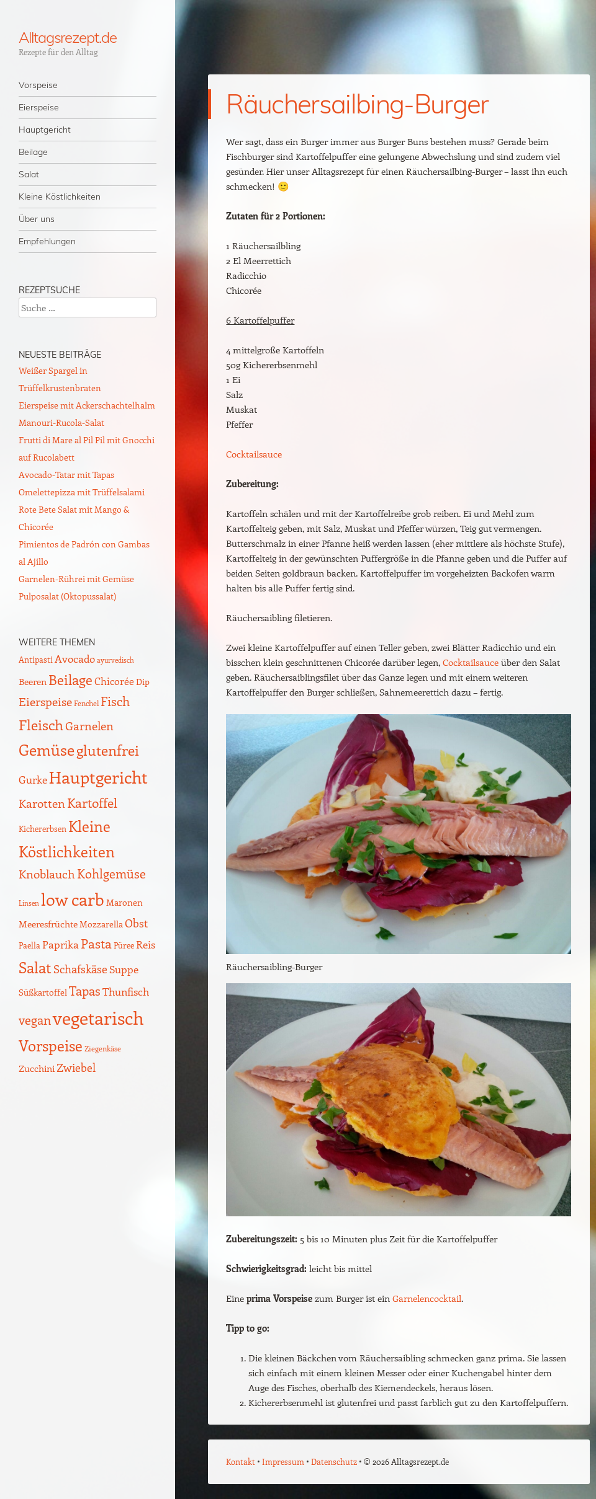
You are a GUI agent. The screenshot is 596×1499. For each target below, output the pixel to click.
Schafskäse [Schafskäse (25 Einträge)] (80, 969)
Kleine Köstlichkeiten (60, 196)
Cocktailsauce (254, 454)
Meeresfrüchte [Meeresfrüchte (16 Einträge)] (48, 923)
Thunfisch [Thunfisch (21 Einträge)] (125, 991)
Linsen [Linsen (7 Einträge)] (29, 903)
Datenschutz (334, 1461)
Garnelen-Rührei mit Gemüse (76, 579)
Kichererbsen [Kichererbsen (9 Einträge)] (42, 828)
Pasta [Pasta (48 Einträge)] (96, 943)
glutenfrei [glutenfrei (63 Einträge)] (107, 750)
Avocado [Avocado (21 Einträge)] (75, 658)
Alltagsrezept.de (68, 37)
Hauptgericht (45, 129)
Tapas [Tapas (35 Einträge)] (85, 991)
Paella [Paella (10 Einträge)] (29, 945)
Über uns (37, 218)
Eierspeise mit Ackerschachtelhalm (87, 405)
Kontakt (240, 1461)
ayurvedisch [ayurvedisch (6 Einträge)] (115, 660)
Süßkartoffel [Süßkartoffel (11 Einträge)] (43, 992)
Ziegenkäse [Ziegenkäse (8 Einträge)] (102, 1048)
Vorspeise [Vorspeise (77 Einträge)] (51, 1045)
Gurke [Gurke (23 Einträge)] (33, 779)
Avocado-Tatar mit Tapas (66, 474)
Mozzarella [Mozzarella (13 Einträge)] (101, 924)
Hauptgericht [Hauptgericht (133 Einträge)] (98, 777)
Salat (29, 174)
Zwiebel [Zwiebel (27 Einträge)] (76, 1067)
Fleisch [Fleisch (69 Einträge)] (41, 724)
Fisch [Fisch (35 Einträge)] (115, 701)
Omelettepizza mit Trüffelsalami (82, 492)
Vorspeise (38, 85)
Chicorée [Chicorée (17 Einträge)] (114, 681)
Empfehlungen (47, 241)
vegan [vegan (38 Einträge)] (35, 1020)
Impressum (283, 1461)
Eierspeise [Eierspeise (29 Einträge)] (45, 701)
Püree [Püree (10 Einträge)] (124, 945)
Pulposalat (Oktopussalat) (67, 596)
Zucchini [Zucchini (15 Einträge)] (37, 1068)
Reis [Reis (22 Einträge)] (145, 944)
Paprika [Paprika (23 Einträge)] (60, 944)
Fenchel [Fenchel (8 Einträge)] (86, 703)
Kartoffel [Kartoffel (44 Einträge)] (92, 802)
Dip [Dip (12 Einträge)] (143, 682)
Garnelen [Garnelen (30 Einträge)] (89, 725)
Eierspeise (39, 107)
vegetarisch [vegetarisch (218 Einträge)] (98, 1017)
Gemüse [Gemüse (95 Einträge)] (46, 749)
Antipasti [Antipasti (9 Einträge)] (36, 659)
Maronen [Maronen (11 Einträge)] (124, 902)
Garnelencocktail (426, 1298)
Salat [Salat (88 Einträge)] (35, 967)
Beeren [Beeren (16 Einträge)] (33, 681)
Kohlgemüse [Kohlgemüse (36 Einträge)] (111, 873)
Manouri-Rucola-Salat (61, 422)
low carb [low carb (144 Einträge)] (72, 899)
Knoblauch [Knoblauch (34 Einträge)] (47, 873)
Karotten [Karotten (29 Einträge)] (42, 803)
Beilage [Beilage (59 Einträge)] (70, 679)
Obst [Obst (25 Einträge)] (136, 923)
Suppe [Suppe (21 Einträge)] (123, 969)
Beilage (33, 151)
